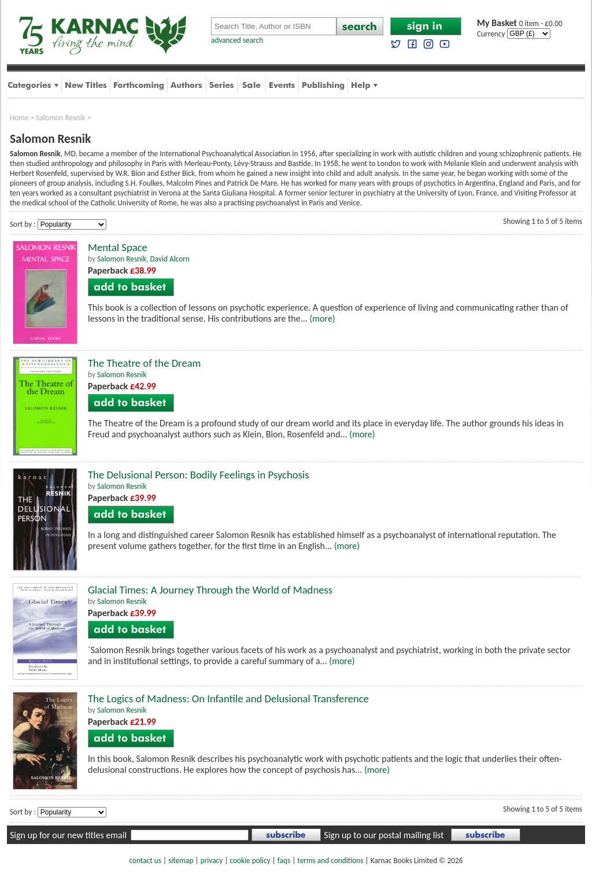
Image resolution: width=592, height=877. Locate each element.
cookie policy (250, 860)
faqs (284, 860)
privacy (212, 860)
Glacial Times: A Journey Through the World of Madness (210, 589)
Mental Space (117, 247)
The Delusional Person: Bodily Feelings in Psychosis (198, 474)
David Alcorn (170, 259)
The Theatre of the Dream (144, 363)
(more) (322, 318)
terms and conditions (330, 860)
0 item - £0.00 (520, 23)
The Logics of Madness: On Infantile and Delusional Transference (228, 698)
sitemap (180, 860)
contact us (145, 860)
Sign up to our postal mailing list (383, 835)
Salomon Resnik (60, 118)
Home (19, 118)
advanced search (237, 40)
